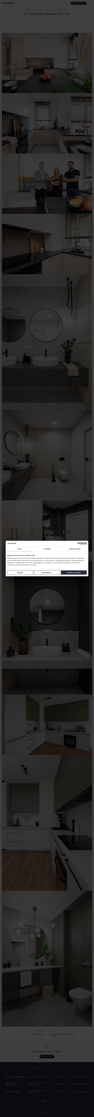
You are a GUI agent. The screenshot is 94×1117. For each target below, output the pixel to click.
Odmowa (20, 572)
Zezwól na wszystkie (74, 572)
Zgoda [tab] (19, 549)
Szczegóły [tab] (47, 549)
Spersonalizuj (47, 572)
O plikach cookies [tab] (74, 549)
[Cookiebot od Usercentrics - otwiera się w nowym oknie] (79, 543)
